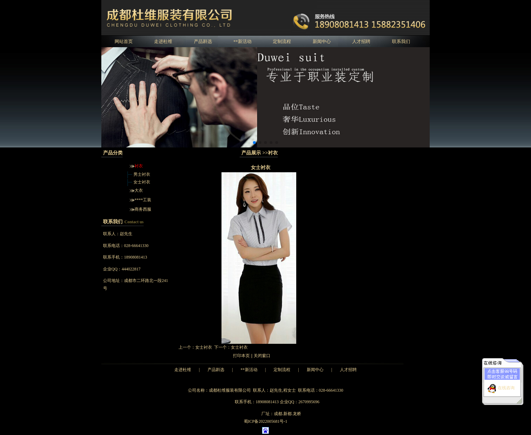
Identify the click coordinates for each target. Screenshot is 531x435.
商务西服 (142, 209)
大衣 (138, 190)
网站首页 (124, 41)
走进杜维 (163, 41)
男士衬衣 (141, 174)
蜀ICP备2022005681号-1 (266, 421)
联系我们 (401, 41)
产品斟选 (203, 41)
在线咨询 (506, 385)
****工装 (142, 199)
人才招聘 (361, 41)
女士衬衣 (141, 182)
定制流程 (282, 41)
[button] (254, 142)
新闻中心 (322, 41)
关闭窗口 (262, 355)
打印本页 (241, 355)
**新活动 (242, 41)
